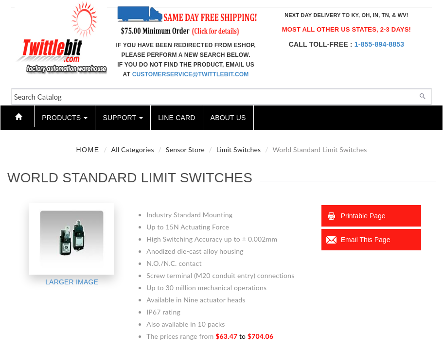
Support (123, 118)
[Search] (422, 95)
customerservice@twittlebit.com (190, 74)
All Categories (132, 149)
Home (88, 150)
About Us (228, 118)
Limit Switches (238, 149)
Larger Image (71, 282)
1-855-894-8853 (379, 44)
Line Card (176, 118)
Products (65, 118)
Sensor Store (185, 149)
